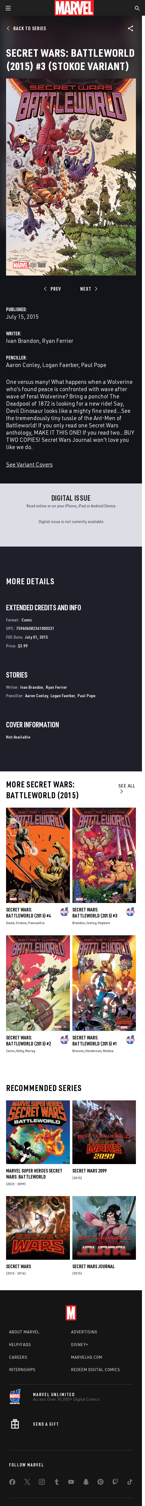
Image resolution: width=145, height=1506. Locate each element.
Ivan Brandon (22, 340)
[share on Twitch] (115, 1483)
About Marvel (24, 1331)
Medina (108, 1050)
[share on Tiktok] (130, 1483)
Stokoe (21, 923)
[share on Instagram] (42, 1483)
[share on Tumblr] (57, 1483)
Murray (30, 1050)
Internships (22, 1369)
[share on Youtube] (71, 1483)
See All (126, 788)
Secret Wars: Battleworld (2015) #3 (94, 913)
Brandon (78, 923)
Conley (91, 923)
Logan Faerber (60, 364)
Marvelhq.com (86, 1357)
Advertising (84, 1331)
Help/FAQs (20, 1344)
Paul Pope (93, 364)
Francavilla (36, 923)
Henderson (93, 1050)
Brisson (78, 1050)
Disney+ (79, 1344)
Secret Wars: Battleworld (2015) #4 (28, 913)
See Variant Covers (29, 464)
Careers (18, 1357)
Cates (10, 1050)
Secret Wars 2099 (89, 1171)
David (10, 923)
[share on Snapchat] (86, 1483)
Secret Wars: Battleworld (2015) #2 (28, 1041)
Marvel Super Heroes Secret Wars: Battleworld (34, 1174)
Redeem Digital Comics (95, 1369)
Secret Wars (18, 1266)
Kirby (20, 1050)
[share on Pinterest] (100, 1483)
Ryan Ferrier (57, 340)
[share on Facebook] (12, 1483)
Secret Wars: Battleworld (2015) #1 (94, 1041)
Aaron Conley (23, 364)
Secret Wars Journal (93, 1266)
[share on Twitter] (27, 1483)
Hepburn (104, 923)
